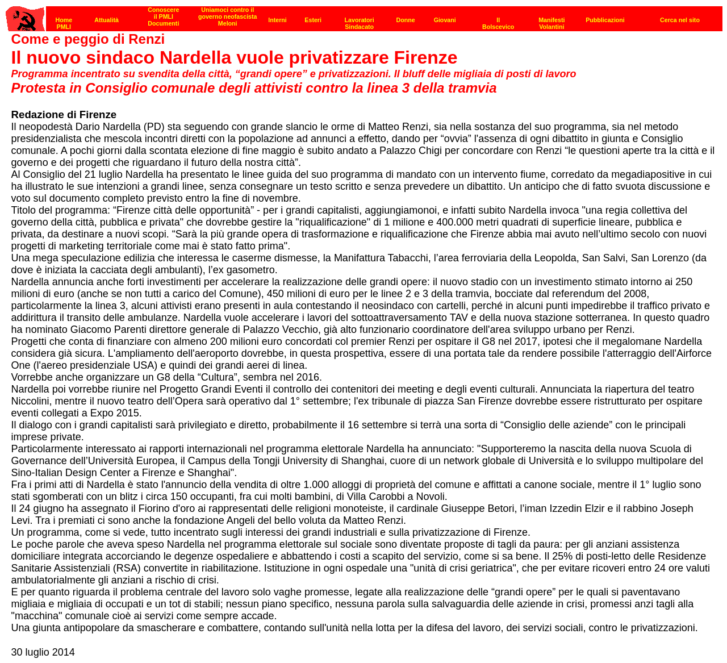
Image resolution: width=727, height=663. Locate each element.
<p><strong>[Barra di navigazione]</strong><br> (364, 15)
